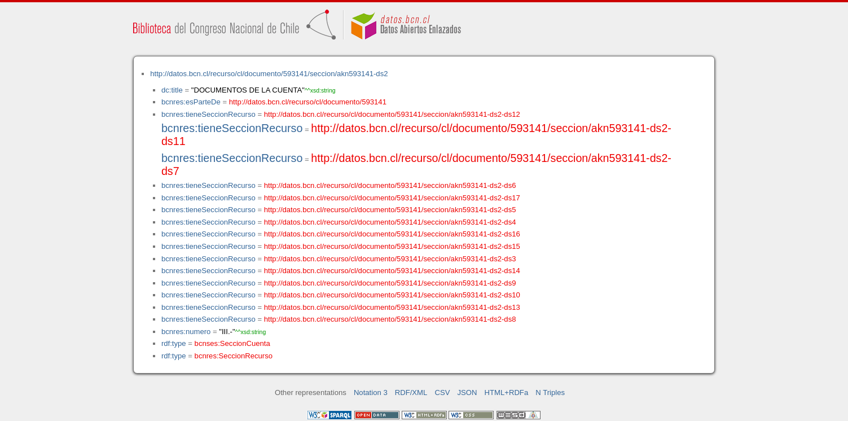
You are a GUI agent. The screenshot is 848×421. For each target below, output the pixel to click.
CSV (442, 392)
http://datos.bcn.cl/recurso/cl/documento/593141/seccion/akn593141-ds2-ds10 (392, 295)
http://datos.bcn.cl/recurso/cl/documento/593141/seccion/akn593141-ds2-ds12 (392, 114)
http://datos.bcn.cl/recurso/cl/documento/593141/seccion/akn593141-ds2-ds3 (390, 259)
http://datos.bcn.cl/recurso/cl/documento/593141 (307, 102)
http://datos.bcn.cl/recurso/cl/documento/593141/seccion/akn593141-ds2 (269, 73)
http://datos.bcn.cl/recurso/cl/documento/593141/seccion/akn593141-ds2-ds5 (390, 209)
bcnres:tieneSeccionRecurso (208, 114)
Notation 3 (371, 392)
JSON (467, 392)
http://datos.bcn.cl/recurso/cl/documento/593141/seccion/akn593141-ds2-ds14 (392, 270)
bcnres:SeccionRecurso (234, 356)
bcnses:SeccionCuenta (232, 343)
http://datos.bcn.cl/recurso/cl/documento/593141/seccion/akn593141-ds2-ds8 (390, 319)
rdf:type (173, 343)
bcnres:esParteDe (191, 102)
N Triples (550, 392)
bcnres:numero (185, 331)
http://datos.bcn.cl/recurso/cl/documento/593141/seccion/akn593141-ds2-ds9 (390, 283)
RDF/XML (411, 392)
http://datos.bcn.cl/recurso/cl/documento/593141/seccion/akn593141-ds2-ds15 (392, 246)
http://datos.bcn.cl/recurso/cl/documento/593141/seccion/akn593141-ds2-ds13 (392, 307)
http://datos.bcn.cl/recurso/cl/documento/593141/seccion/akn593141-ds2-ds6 (390, 185)
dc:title (172, 90)
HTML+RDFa (507, 392)
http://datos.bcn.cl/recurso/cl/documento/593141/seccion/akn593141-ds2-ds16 (392, 234)
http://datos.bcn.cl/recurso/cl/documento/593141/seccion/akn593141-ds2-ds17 (392, 198)
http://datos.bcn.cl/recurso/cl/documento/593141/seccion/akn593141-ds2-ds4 (390, 222)
